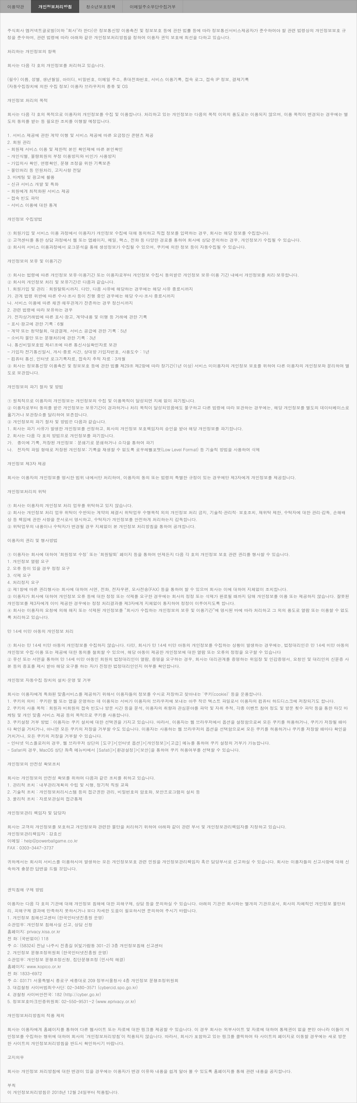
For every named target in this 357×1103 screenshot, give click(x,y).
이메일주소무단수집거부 (153, 6)
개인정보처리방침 (55, 6)
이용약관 (15, 6)
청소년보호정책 (100, 6)
